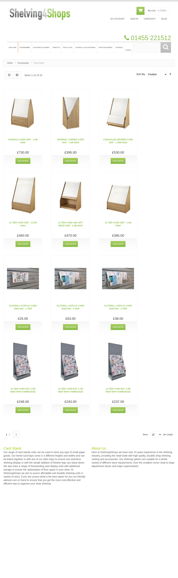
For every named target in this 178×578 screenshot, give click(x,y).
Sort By (140, 74)
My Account (118, 19)
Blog (164, 19)
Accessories (23, 63)
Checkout (149, 19)
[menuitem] (12, 47)
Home (10, 63)
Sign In (134, 19)
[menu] (89, 47)
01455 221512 (150, 38)
